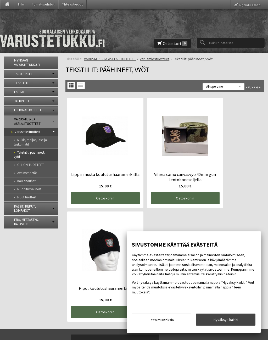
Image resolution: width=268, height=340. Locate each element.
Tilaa (85, 296)
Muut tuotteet (26, 197)
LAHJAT (19, 92)
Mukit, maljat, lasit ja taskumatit (30, 142)
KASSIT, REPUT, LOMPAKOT (25, 208)
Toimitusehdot (43, 4)
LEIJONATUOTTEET (27, 110)
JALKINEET (21, 101)
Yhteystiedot (72, 4)
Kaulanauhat (26, 181)
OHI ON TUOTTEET (30, 165)
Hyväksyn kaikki (226, 321)
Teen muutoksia (161, 321)
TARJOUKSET (23, 74)
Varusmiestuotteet (27, 132)
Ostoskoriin (98, 184)
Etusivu (13, 262)
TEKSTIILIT (21, 83)
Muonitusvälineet (29, 189)
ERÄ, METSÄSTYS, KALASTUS (26, 222)
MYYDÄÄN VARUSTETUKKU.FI (27, 62)
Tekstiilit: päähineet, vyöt (29, 154)
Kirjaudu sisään (249, 5)
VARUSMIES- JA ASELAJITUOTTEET (27, 121)
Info (21, 4)
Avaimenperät (27, 173)
